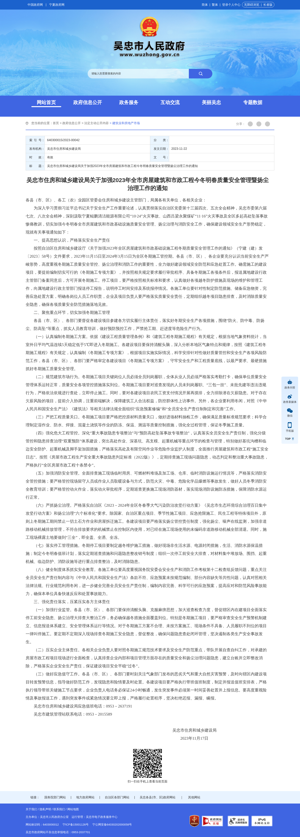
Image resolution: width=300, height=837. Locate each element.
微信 (290, 415)
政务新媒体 (290, 401)
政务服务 (128, 102)
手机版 (290, 430)
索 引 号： (37, 140)
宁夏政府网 (56, 4)
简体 (205, 4)
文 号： (161, 157)
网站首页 (46, 102)
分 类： (161, 140)
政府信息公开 (87, 102)
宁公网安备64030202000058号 (112, 824)
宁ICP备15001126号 (76, 824)
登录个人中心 (231, 4)
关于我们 (31, 809)
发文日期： (161, 148)
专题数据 (252, 102)
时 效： (37, 157)
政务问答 (290, 387)
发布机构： (37, 148)
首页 (56, 123)
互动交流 (170, 102)
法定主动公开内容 (96, 123)
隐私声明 (45, 809)
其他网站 (194, 797)
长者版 (267, 4)
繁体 (215, 4)
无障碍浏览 (251, 4)
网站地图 (73, 809)
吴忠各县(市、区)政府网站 (157, 797)
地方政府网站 (85, 797)
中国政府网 (35, 4)
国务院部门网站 (55, 797)
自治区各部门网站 (117, 797)
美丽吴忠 (211, 102)
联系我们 (59, 809)
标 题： (37, 166)
